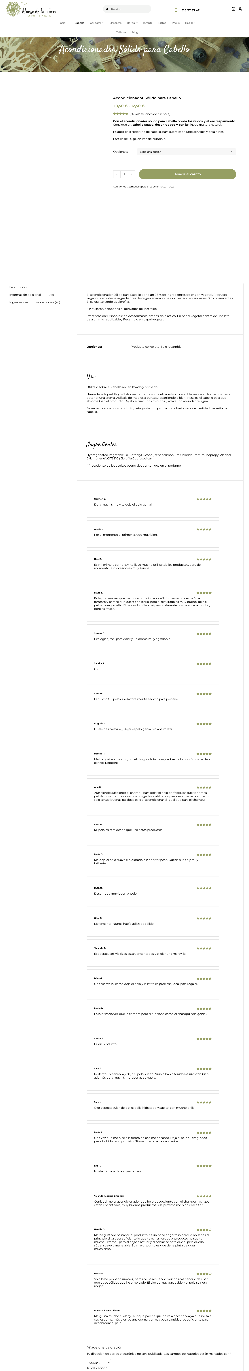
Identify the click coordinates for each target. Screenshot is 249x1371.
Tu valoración (97, 1368)
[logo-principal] (31, 2)
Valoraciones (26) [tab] (48, 302)
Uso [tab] (51, 294)
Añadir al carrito (187, 174)
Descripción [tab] (18, 287)
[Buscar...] (127, 9)
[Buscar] (107, 9)
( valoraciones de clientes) (150, 114)
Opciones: (120, 151)
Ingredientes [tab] (18, 302)
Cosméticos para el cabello (143, 186)
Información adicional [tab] (25, 294)
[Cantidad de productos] (124, 174)
